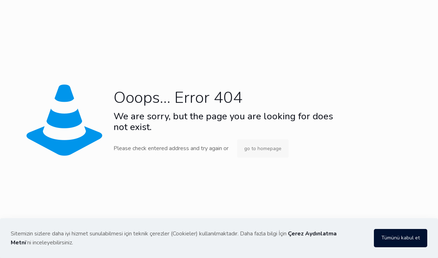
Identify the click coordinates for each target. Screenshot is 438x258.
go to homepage (262, 148)
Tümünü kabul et (400, 237)
